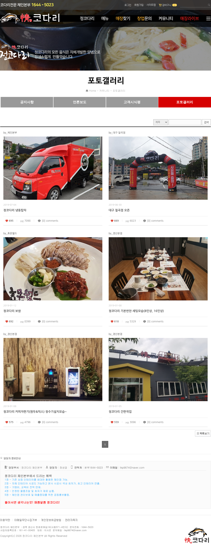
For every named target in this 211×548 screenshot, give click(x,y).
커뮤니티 (104, 90)
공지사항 (27, 102)
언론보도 (79, 102)
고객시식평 (132, 102)
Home (92, 90)
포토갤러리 (119, 90)
